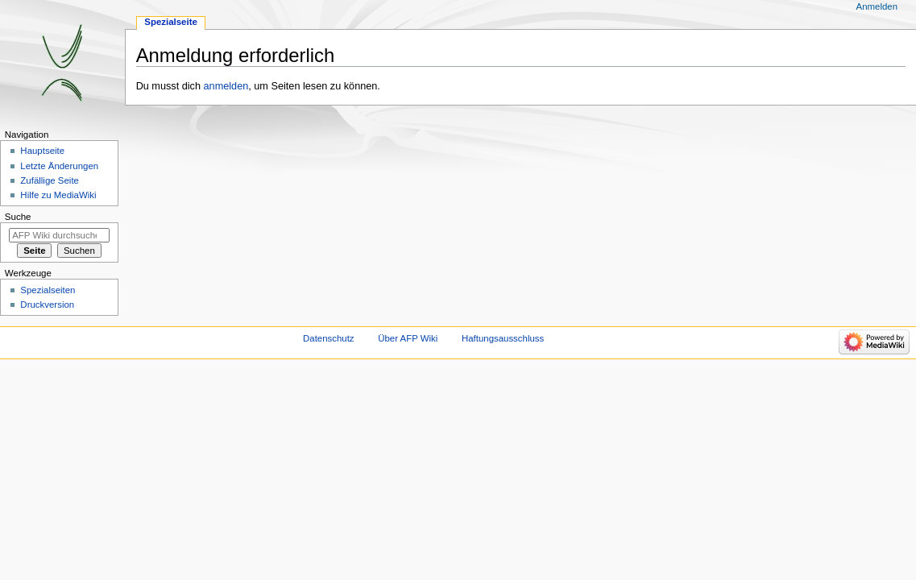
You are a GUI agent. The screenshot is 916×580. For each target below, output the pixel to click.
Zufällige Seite (49, 180)
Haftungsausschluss (503, 338)
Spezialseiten (47, 290)
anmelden (226, 86)
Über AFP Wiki (407, 338)
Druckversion (47, 304)
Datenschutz (328, 338)
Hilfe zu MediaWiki (58, 195)
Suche (18, 217)
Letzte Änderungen (59, 166)
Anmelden (877, 6)
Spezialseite (170, 22)
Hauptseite (42, 150)
